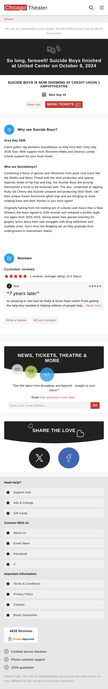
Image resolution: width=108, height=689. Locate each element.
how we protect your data (58, 397)
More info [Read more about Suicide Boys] (33, 104)
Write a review (16, 320)
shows (8, 19)
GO (95, 405)
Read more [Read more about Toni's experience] (93, 305)
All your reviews (45, 320)
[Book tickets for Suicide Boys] (64, 104)
